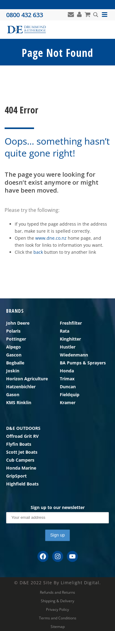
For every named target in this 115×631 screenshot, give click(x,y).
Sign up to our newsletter (58, 507)
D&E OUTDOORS (23, 428)
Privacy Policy (57, 609)
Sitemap (58, 626)
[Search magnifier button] (95, 14)
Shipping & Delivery (57, 601)
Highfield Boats (22, 484)
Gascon (13, 355)
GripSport (16, 476)
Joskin (12, 371)
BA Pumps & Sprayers (83, 363)
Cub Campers (20, 460)
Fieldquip (69, 394)
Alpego (13, 347)
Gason (12, 394)
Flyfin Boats (18, 444)
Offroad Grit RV (22, 436)
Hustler (67, 347)
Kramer (67, 402)
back (38, 252)
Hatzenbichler (21, 386)
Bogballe (15, 363)
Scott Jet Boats (21, 452)
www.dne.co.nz (51, 238)
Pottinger (16, 339)
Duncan (68, 386)
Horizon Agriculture (27, 379)
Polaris (13, 331)
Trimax (67, 379)
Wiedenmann (74, 355)
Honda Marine (21, 468)
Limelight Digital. (81, 582)
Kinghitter (70, 339)
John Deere (17, 323)
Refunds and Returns (57, 592)
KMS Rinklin (18, 402)
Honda (67, 371)
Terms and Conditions (57, 618)
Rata (64, 331)
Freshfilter (71, 323)
